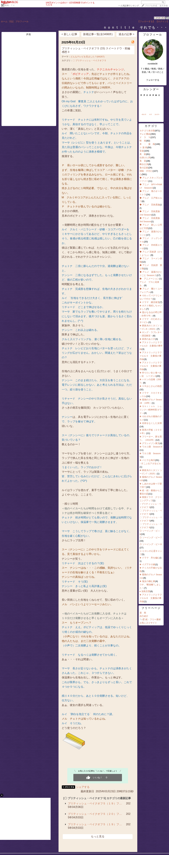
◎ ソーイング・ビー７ (150, 537)
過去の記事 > (126, 34)
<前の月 (143, 114)
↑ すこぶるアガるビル (150, 463)
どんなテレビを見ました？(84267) (88, 56)
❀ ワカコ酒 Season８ (151, 446)
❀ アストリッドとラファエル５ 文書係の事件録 (150, 366)
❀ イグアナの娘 (147, 564)
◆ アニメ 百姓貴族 (149, 204)
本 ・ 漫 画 (147, 144)
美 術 (142, 154)
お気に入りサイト (148, 623)
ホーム (4, 21)
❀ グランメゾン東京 (149, 443)
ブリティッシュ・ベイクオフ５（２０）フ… (95, 813)
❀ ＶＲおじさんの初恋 (150, 386)
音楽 (141, 151)
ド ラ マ (144, 137)
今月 (150, 114)
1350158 (159, 18)
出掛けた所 (144, 157)
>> (128, 6)
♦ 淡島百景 (144, 591)
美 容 (142, 161)
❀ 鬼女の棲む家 (147, 581)
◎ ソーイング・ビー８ (150, 544)
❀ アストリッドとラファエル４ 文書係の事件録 (150, 355)
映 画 (142, 140)
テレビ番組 (144, 134)
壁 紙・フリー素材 (152, 619)
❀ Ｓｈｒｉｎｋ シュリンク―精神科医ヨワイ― (150, 409)
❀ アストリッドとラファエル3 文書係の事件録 (151, 345)
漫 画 (142, 612)
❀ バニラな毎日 (147, 460)
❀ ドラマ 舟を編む (149, 557)
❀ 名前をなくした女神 (150, 423)
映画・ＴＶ (10, 5)
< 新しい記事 (69, 34)
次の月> (157, 114)
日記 (11, 21)
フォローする (152, 80)
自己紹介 (143, 616)
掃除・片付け (146, 171)
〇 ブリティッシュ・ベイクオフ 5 (89, 60)
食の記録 (143, 167)
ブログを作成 (151, 6)
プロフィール (22, 21)
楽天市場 (164, 6)
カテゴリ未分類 (147, 130)
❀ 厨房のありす (147, 339)
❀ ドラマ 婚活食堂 (149, 302)
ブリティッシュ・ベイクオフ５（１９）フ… (95, 803)
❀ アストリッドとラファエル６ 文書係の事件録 (150, 598)
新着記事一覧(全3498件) (97, 34)
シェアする (83, 787)
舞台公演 (143, 164)
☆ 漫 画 (143, 147)
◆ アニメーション (149, 278)
